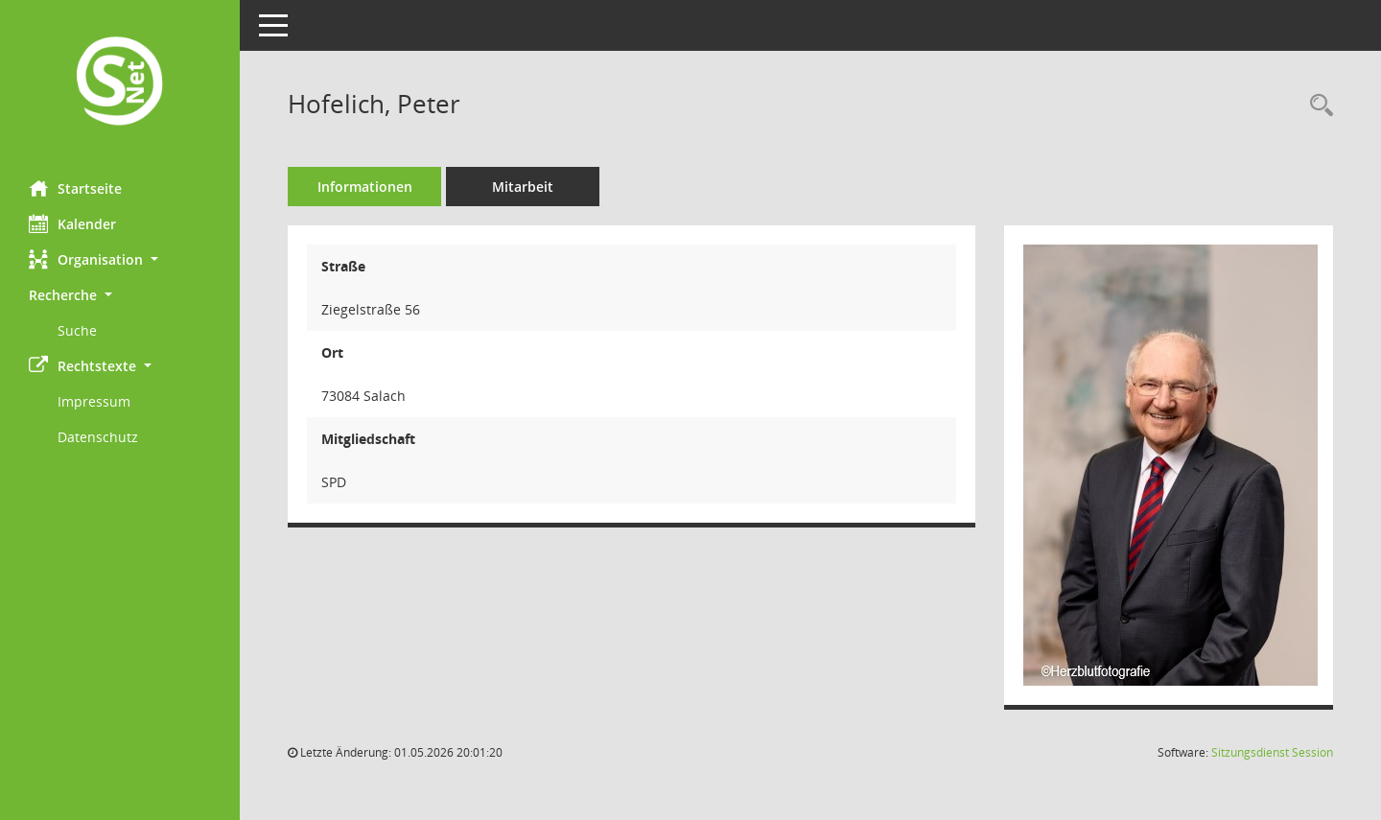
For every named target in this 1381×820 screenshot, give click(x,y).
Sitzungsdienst (1272, 752)
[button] (120, 259)
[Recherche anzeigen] (1316, 106)
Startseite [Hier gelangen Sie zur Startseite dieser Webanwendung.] (75, 188)
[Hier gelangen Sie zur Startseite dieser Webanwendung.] (120, 83)
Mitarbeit (522, 186)
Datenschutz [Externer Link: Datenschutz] (98, 437)
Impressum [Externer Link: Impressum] (94, 401)
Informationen (364, 186)
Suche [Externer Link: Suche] (77, 330)
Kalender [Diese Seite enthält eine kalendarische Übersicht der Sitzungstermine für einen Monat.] (72, 223)
